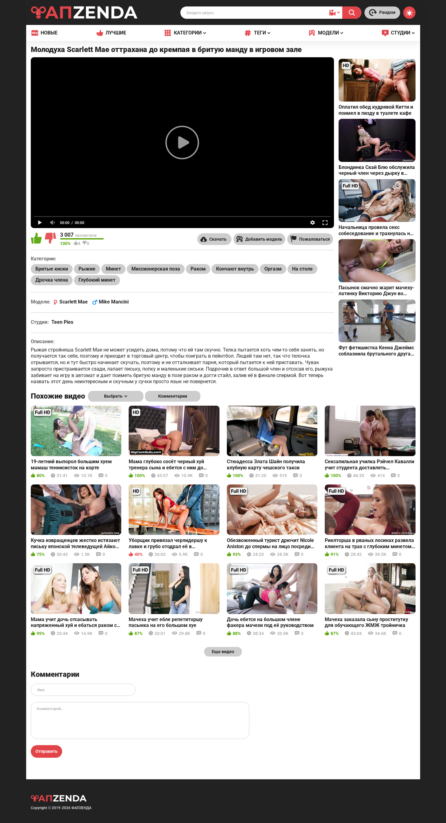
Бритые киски (51, 269)
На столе (302, 269)
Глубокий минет (96, 280)
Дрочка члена (51, 280)
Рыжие (86, 269)
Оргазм (273, 269)
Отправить (46, 751)
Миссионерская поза (155, 269)
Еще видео (223, 651)
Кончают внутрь (235, 269)
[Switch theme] (409, 12)
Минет (113, 269)
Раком (198, 269)
